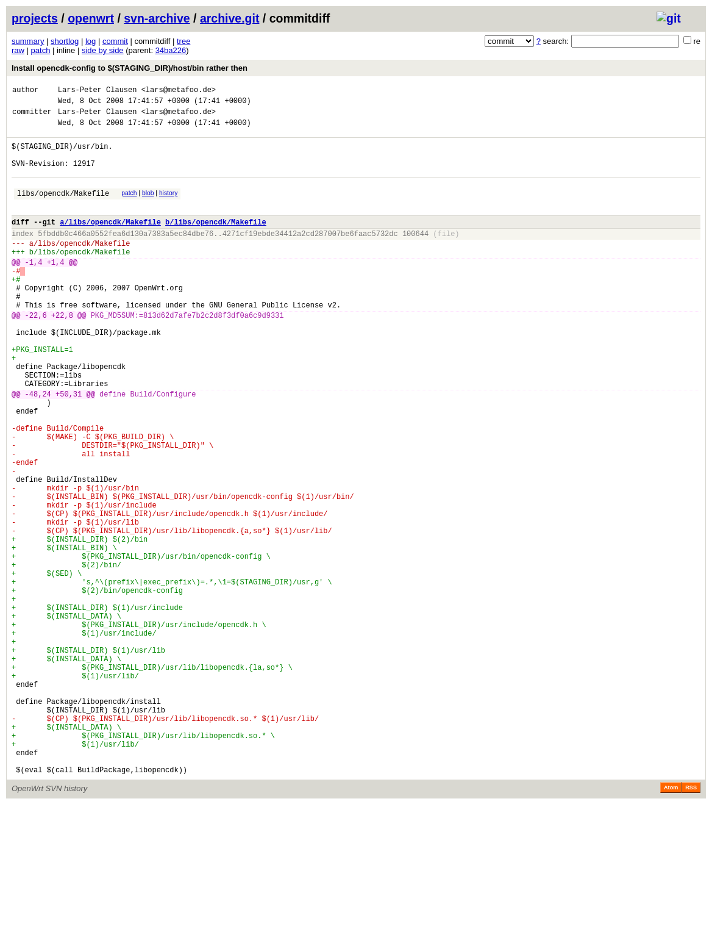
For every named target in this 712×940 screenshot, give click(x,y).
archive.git (230, 18)
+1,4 (56, 289)
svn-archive (157, 18)
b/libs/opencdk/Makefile (215, 242)
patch (41, 50)
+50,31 (68, 448)
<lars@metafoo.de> (178, 91)
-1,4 (34, 289)
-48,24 (38, 448)
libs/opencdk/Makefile (63, 209)
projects (35, 18)
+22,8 (62, 353)
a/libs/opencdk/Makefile (110, 242)
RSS (691, 923)
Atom (671, 923)
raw (18, 50)
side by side (103, 50)
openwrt (91, 18)
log (90, 41)
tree (183, 41)
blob (148, 207)
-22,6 (36, 353)
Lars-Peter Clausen (97, 91)
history (168, 207)
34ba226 (171, 50)
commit (115, 41)
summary (28, 41)
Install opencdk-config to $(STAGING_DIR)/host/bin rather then (129, 68)
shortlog (65, 41)
